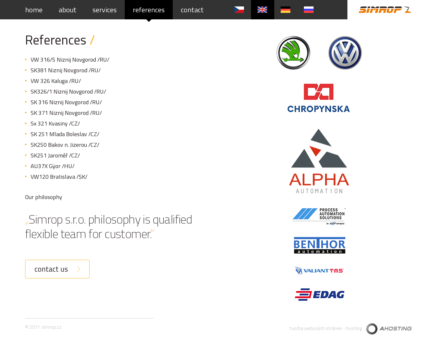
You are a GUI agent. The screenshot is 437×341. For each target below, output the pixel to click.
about (67, 9)
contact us (51, 269)
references (149, 9)
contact (192, 9)
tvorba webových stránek (315, 328)
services (104, 9)
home (34, 9)
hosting (354, 328)
